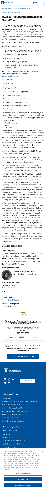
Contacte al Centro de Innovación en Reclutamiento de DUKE (23, 322)
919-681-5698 (23, 333)
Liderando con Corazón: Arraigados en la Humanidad (20, 401)
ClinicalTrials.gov (13, 300)
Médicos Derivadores (9, 447)
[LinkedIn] (13, 379)
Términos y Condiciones (10, 418)
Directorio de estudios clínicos (11, 12)
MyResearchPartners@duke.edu (23, 327)
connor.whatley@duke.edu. (12, 76)
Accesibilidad (6, 398)
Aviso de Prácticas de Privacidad (12, 408)
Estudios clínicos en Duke (22, 8)
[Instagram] (9, 379)
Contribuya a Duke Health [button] (22, 356)
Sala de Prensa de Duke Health (12, 441)
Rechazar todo (23, 481)
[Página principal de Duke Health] (6, 3)
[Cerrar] (42, 453)
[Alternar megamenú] (40, 2)
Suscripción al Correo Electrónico (13, 444)
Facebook (20, 337)
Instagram (32, 337)
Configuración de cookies (23, 475)
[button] (43, 3)
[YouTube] (9, 383)
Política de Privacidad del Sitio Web (13, 421)
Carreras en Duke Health (10, 437)
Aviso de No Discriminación (11, 405)
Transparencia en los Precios (11, 414)
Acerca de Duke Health (9, 431)
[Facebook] (5, 379)
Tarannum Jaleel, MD (24, 271)
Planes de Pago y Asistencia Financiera (15, 411)
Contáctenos (27, 381)
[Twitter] (5, 383)
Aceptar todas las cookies (23, 487)
